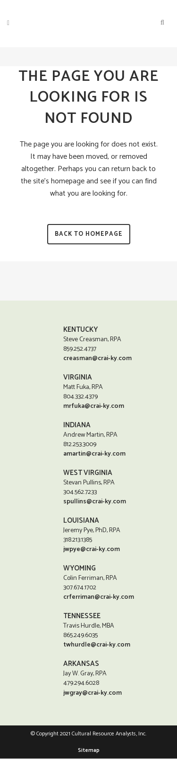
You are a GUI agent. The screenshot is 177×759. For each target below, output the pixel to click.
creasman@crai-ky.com (97, 358)
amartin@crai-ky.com (94, 453)
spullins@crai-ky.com (94, 501)
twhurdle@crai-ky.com (96, 644)
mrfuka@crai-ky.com (93, 406)
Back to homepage (89, 234)
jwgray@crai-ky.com (92, 693)
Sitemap (89, 750)
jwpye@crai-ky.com (91, 549)
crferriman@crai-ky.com (98, 597)
